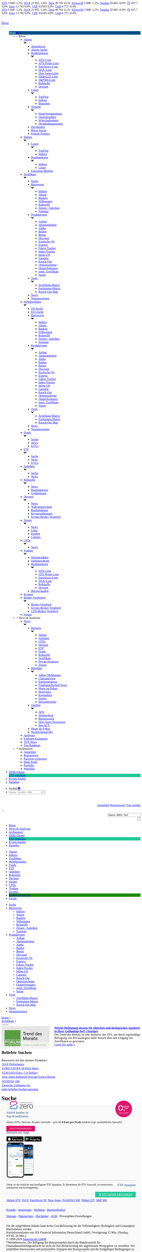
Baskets (43, 198)
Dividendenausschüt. (50, 123)
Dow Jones (54, 1200)
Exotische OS (46, 241)
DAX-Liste (45, 70)
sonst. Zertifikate (48, 271)
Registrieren (31, 755)
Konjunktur (45, 695)
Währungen (45, 201)
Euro (12, 6)
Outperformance (48, 268)
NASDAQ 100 (11, 1081)
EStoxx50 (77, 3)
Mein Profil (30, 762)
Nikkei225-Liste (48, 76)
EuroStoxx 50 (38, 1200)
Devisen (43, 86)
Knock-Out (45, 261)
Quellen (35, 705)
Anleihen (29, 466)
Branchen (44, 103)
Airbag (42, 221)
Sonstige (43, 211)
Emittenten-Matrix (49, 288)
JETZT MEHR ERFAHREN (115, 1194)
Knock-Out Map (48, 291)
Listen (34, 90)
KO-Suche (37, 312)
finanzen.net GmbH (34, 1239)
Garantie (43, 258)
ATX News (30, 742)
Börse (12, 825)
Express (43, 244)
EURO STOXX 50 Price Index (20, 1068)
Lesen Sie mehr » (64, 1044)
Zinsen (28, 520)
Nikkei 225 (88, 1200)
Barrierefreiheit (56, 1209)
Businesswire (46, 718)
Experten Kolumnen (36, 738)
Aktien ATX (13, 1200)
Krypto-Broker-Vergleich (46, 607)
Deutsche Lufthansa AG (16, 1085)
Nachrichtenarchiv (42, 732)
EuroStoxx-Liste (48, 66)
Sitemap (11, 1216)
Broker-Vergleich (41, 604)
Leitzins (36, 537)
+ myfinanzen (24, 748)
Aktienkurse (38, 46)
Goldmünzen (38, 493)
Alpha (42, 228)
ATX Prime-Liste (48, 63)
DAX (27, 3)
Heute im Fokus (47, 688)
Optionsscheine (47, 264)
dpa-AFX (44, 725)
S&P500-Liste (46, 80)
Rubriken (36, 668)
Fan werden (134, 805)
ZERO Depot (17, 772)
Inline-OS (44, 254)
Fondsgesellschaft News (52, 685)
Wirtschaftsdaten (48, 120)
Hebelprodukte (32, 301)
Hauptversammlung (50, 113)
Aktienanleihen (47, 224)
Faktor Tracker (47, 248)
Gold (58, 6)
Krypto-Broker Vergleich (46, 516)
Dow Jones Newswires (51, 722)
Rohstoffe (44, 83)
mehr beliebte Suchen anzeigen (19, 1089)
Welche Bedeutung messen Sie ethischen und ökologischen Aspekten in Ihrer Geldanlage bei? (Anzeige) (97, 1029)
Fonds (27, 432)
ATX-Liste (44, 60)
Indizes (42, 100)
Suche (34, 181)
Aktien (28, 39)
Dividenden (38, 127)
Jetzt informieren (21, 1128)
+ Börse (21, 36)
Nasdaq (104, 3)
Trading (28, 550)
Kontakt (11, 1209)
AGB (54, 1216)
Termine (36, 106)
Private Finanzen (48, 661)
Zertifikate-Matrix (49, 285)
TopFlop (43, 96)
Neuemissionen (40, 298)
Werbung (39, 1209)
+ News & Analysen (28, 617)
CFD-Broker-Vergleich (44, 611)
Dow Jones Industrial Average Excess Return (28, 1076)
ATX (4, 3)
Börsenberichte (47, 701)
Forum (28, 614)
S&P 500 (101, 1200)
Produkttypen (39, 214)
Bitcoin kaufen (40, 591)
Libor (34, 530)
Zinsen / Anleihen (49, 208)
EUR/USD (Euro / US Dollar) (20, 1072)
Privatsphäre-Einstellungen (76, 1216)
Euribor (35, 533)
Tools (34, 278)
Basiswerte (37, 184)
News (34, 295)
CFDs (27, 540)
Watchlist (29, 768)
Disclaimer (42, 1216)
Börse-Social (38, 130)
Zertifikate (30, 174)
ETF (26, 449)
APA (41, 712)
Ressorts (36, 628)
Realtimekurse (39, 53)
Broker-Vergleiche (34, 597)
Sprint (42, 274)
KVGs (35, 446)
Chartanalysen (46, 678)
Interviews (44, 691)
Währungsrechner (41, 506)
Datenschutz (25, 1216)
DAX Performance (13, 1064)
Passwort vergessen (35, 758)
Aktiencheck (45, 715)
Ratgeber (14, 782)
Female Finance (40, 133)
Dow (51, 3)
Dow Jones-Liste (48, 73)
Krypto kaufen (17, 778)
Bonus (42, 234)
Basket (42, 231)
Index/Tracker (46, 251)
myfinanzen (16, 832)
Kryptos (28, 594)
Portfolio (29, 765)
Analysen (29, 735)
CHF (35, 6)
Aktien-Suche (39, 49)
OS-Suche (37, 308)
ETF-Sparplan (17, 775)
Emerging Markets (42, 171)
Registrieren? (118, 805)
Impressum (24, 1209)
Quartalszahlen (47, 117)
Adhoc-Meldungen (49, 675)
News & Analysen (19, 828)
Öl (128, 3)
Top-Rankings (32, 745)
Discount (43, 238)
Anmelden (30, 752)
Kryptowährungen (42, 513)
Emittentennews (48, 681)
